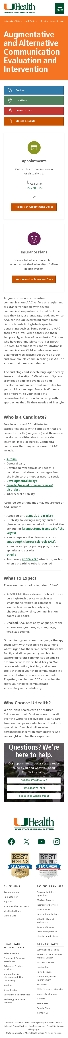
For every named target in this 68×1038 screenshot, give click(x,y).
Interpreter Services (47, 905)
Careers (41, 999)
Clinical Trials (19, 111)
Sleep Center (10, 990)
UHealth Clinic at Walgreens (45, 921)
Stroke (11, 555)
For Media (42, 985)
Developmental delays (22, 481)
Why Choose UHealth (48, 950)
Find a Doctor (11, 897)
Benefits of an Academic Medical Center (49, 956)
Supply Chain (43, 1008)
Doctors (16, 90)
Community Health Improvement (46, 978)
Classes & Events (21, 121)
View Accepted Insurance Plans (34, 279)
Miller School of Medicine (50, 989)
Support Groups (45, 927)
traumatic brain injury (38, 515)
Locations (17, 100)
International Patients (48, 914)
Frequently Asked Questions (46, 894)
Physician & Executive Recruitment (14, 960)
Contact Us (42, 1013)
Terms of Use (31, 1023)
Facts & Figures (45, 972)
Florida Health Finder (48, 936)
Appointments (11, 892)
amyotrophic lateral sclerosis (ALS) (31, 542)
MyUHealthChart (12, 911)
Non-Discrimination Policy (40, 1026)
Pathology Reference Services (14, 1001)
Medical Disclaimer (15, 1023)
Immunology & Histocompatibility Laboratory (13, 977)
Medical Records (45, 900)
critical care (30, 559)
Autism (12, 459)
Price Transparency (47, 932)
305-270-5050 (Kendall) (34, 780)
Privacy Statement (46, 1023)
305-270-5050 (34, 188)
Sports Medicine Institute (17, 995)
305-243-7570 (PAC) (34, 788)
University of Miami (47, 994)
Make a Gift (10, 916)
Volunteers (42, 1003)
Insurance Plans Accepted (17, 906)
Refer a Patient (11, 953)
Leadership (43, 967)
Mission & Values (45, 963)
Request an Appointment (34, 796)
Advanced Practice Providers (13, 968)
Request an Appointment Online (34, 207)
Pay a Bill (8, 902)
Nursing (8, 985)
